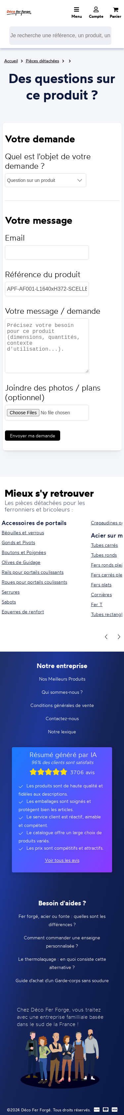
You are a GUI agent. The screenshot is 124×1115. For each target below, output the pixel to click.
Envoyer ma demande (32, 435)
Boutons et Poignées (24, 552)
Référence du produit (42, 274)
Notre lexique (62, 731)
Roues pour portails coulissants (34, 582)
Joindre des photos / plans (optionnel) (53, 392)
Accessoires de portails (34, 522)
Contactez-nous (62, 718)
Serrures (11, 592)
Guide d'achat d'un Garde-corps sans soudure (62, 980)
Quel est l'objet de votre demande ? (48, 161)
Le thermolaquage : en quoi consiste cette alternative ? (62, 963)
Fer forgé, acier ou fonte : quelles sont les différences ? (62, 920)
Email (15, 238)
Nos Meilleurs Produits (62, 679)
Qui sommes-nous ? (62, 692)
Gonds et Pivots (18, 542)
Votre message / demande (52, 311)
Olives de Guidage (21, 562)
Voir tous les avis (62, 860)
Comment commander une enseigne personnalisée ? (62, 942)
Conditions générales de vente (62, 705)
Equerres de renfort (23, 611)
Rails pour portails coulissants (32, 572)
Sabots (9, 601)
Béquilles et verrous (23, 532)
